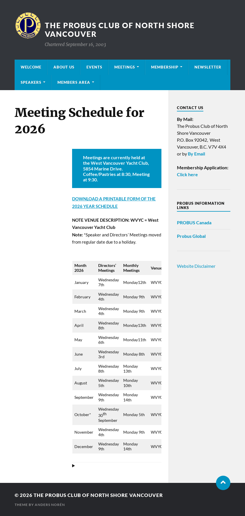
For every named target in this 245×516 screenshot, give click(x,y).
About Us (63, 67)
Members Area (73, 82)
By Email (196, 153)
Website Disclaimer (196, 266)
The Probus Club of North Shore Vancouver (98, 495)
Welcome (31, 67)
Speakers (31, 82)
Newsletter (207, 67)
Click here (187, 174)
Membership (164, 67)
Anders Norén (50, 504)
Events (94, 67)
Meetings (124, 67)
